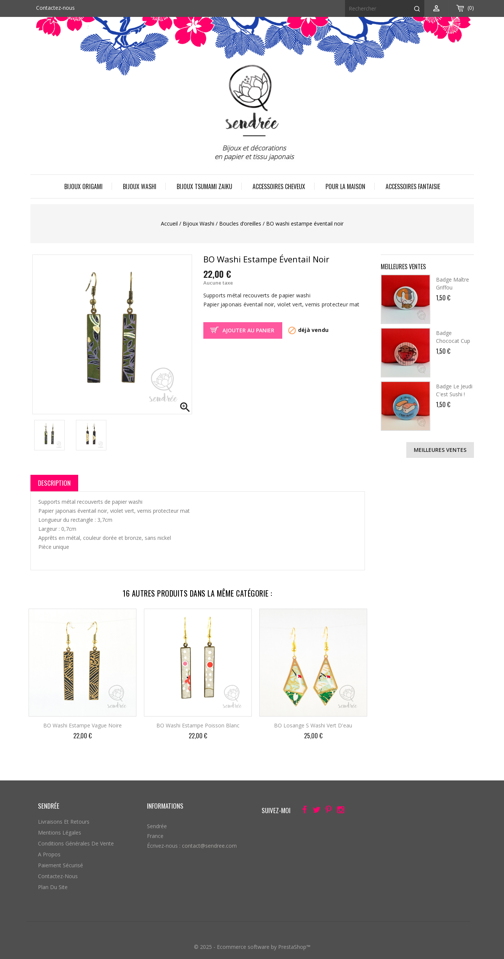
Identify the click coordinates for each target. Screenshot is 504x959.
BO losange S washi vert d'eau (313, 725)
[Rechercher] (384, 8)
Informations (165, 806)
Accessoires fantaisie (413, 186)
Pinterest (326, 811)
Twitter (314, 811)
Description (54, 483)
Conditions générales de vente (76, 843)
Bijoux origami (83, 186)
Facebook (302, 811)
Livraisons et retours (63, 821)
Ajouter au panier (248, 330)
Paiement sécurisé (60, 865)
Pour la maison (345, 186)
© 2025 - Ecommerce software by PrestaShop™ (252, 946)
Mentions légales (59, 832)
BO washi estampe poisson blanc (197, 725)
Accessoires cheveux (279, 186)
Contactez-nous (55, 7)
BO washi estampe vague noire (82, 725)
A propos (49, 854)
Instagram (338, 811)
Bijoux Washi (139, 186)
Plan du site (53, 887)
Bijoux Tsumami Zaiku (204, 186)
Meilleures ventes (440, 449)
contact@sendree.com (209, 845)
